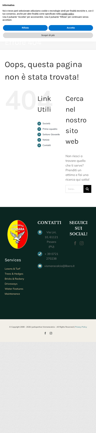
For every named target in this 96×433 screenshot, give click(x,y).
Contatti (47, 145)
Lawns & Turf (12, 268)
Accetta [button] (71, 419)
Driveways (11, 283)
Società (46, 123)
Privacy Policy (81, 327)
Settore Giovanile (51, 134)
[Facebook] (75, 243)
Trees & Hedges (14, 273)
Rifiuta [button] (25, 419)
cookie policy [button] (67, 405)
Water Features (14, 288)
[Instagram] (82, 243)
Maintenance (12, 293)
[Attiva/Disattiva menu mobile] (89, 16)
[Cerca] (87, 189)
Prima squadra (50, 129)
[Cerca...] (74, 189)
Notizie (46, 139)
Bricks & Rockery (14, 278)
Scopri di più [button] (48, 426)
